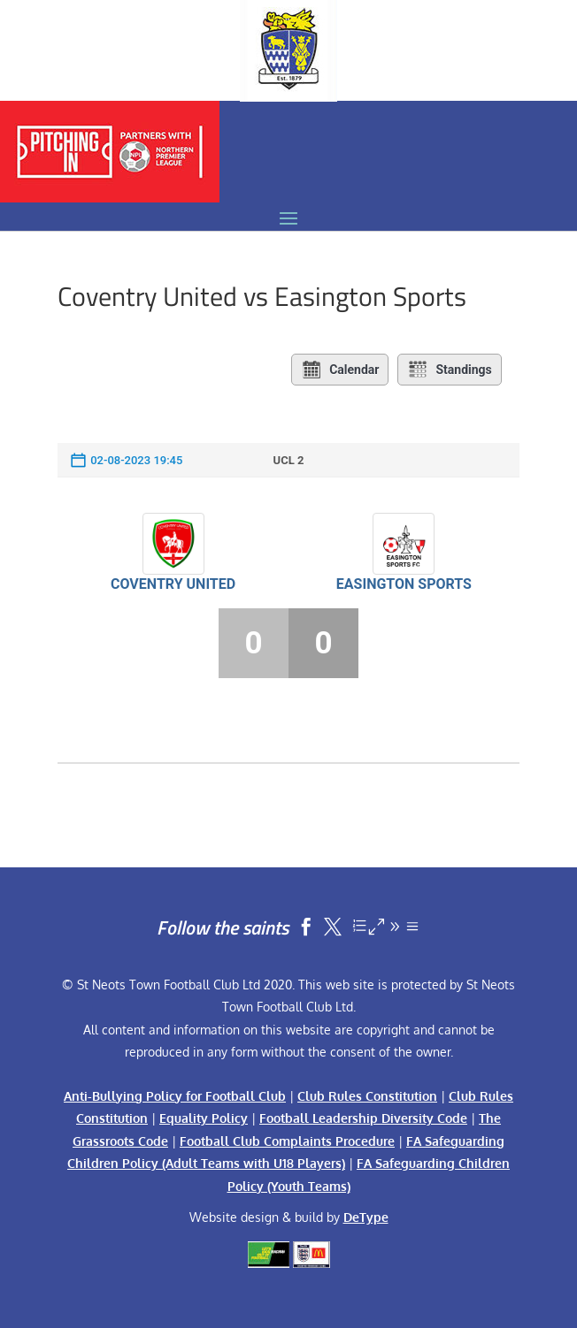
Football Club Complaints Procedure (287, 1141)
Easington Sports (404, 584)
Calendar (340, 369)
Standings (449, 369)
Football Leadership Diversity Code (363, 1118)
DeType (366, 1217)
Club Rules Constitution (367, 1095)
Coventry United (173, 584)
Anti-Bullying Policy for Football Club (175, 1095)
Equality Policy (203, 1118)
